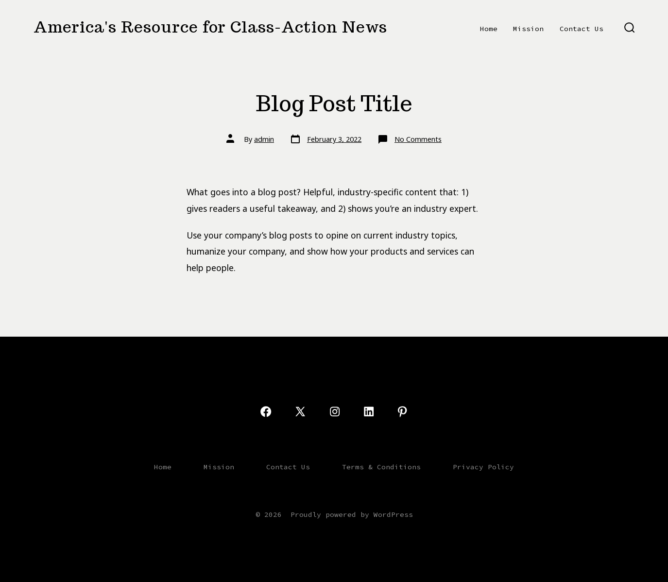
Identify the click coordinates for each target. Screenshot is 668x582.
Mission (528, 28)
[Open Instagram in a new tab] (335, 411)
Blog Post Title (334, 103)
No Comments (418, 139)
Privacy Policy (483, 466)
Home (488, 28)
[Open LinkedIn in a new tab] (369, 411)
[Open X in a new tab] (300, 411)
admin (264, 139)
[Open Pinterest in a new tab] (402, 411)
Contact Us (581, 28)
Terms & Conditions (381, 466)
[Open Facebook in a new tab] (266, 411)
